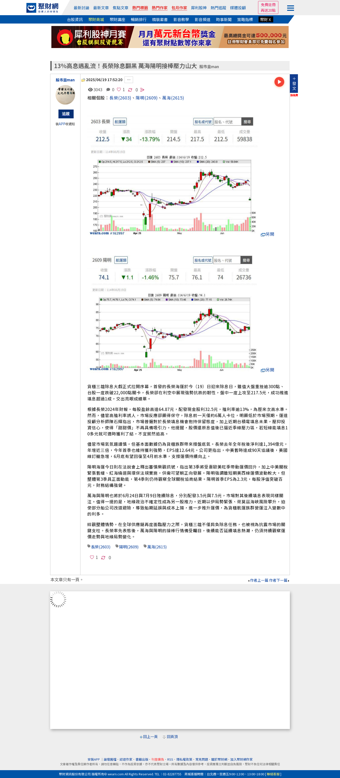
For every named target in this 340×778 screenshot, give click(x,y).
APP (62, 124)
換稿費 (294, 95)
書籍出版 (142, 759)
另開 (267, 234)
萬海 (166, 98)
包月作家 (179, 8)
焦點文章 (120, 8)
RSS (170, 759)
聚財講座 (117, 19)
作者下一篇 (279, 580)
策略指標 (245, 19)
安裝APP (94, 759)
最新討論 (81, 8)
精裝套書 (160, 19)
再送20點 (268, 10)
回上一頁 (150, 736)
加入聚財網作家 (241, 759)
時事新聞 (224, 19)
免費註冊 (268, 4)
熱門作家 (160, 8)
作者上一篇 (258, 580)
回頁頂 (172, 736)
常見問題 (201, 759)
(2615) (177, 98)
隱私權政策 (184, 759)
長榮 (113, 98)
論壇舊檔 (110, 759)
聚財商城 (96, 19)
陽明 (123, 547)
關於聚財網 (219, 759)
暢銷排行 (139, 19)
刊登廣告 (157, 759)
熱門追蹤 (218, 8)
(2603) (124, 98)
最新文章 (101, 8)
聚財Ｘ (266, 19)
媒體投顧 (238, 8)
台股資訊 (75, 19)
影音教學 (181, 19)
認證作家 (126, 759)
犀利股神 (199, 8)
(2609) (151, 98)
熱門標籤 (140, 8)
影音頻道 (202, 19)
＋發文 (294, 83)
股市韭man (209, 66)
